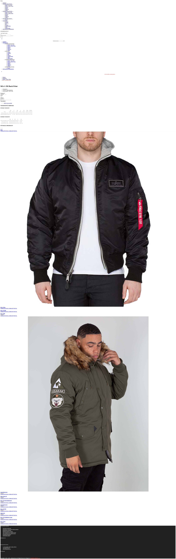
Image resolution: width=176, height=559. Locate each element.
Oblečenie (5, 78)
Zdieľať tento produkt (7, 103)
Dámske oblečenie (7, 11)
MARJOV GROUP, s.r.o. (35, 557)
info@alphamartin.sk (7, 549)
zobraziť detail (4, 130)
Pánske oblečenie (9, 43)
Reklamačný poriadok (7, 530)
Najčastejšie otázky (6, 535)
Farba (1, 95)
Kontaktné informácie (7, 534)
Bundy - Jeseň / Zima (9, 6)
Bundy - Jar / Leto (8, 5)
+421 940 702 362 (6, 547)
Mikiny (6, 8)
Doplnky (5, 20)
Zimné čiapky (7, 28)
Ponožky (6, 22)
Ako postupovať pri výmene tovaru (9, 532)
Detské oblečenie (7, 18)
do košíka (3, 101)
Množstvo (2, 98)
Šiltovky (6, 25)
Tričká (6, 10)
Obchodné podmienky (7, 528)
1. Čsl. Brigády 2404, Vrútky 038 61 (9, 546)
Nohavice (7, 9)
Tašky (6, 27)
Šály (6, 23)
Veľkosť (2, 97)
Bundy (6, 19)
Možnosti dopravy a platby (8, 531)
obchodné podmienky (8, 29)
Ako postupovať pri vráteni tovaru (9, 533)
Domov (4, 2)
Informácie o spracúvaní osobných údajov (10, 529)
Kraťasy (6, 7)
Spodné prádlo (8, 26)
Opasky (6, 21)
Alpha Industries (9, 90)
